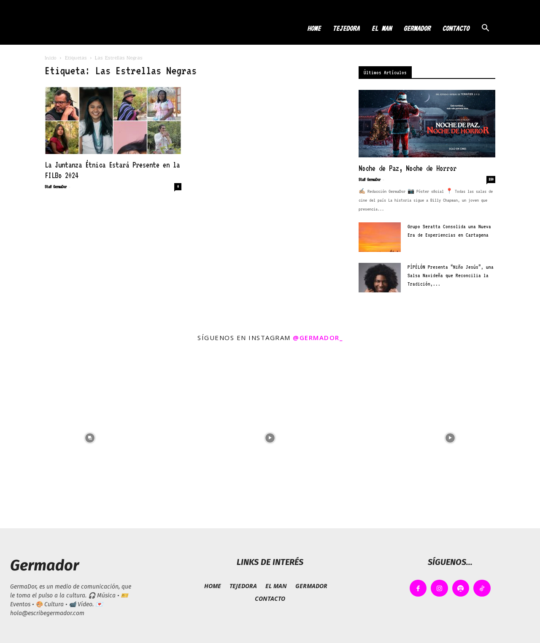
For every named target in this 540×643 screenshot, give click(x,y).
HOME (314, 28)
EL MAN (381, 28)
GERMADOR (416, 28)
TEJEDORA (345, 28)
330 (491, 179)
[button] (485, 29)
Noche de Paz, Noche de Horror (407, 168)
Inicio (51, 58)
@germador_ (318, 337)
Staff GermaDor (56, 186)
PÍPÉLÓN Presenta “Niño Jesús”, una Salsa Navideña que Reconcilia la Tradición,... (451, 275)
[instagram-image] (90, 438)
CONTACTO (455, 28)
